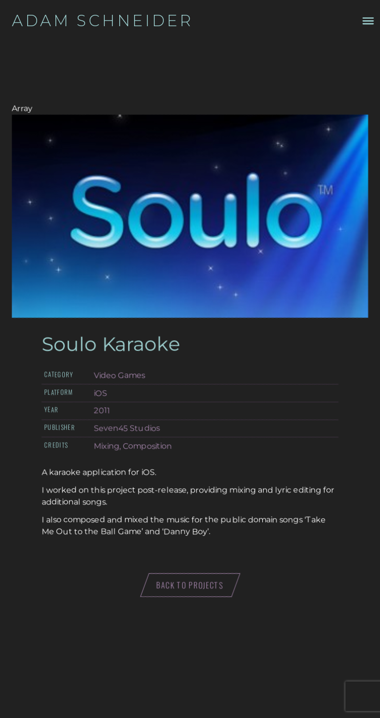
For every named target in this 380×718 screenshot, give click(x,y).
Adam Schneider (102, 20)
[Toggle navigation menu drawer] (368, 21)
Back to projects (190, 585)
